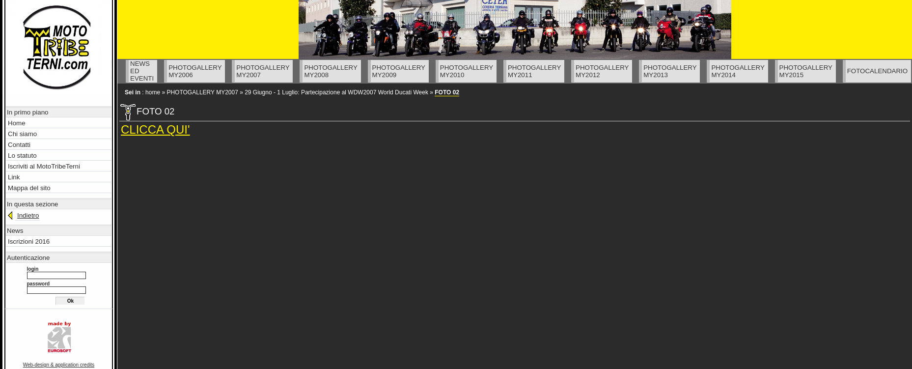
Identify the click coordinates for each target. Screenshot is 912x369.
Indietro (28, 215)
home (152, 92)
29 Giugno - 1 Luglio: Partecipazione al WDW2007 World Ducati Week (336, 92)
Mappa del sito (29, 188)
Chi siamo (22, 134)
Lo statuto (22, 155)
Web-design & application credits (58, 365)
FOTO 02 (447, 92)
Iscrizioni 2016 (29, 241)
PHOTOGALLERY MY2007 (202, 92)
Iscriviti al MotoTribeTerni (44, 166)
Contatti (19, 144)
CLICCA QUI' (155, 129)
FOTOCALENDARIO (877, 71)
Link (14, 177)
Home (17, 123)
